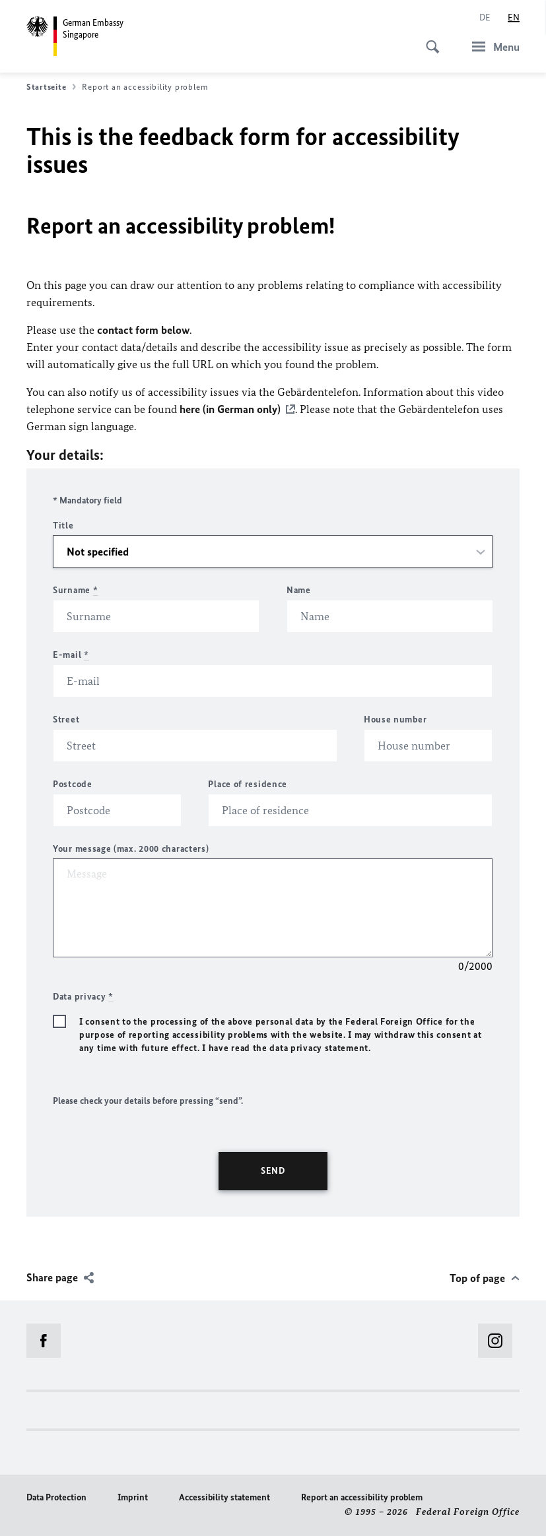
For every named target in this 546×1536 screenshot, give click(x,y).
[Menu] (492, 46)
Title (63, 525)
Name (299, 590)
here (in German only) (230, 409)
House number (395, 719)
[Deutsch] (485, 17)
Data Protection (56, 1497)
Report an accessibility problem (362, 1497)
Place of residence (247, 784)
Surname (75, 590)
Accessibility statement (224, 1497)
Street (66, 719)
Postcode (72, 784)
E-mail (71, 654)
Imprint (133, 1497)
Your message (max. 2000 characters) (131, 848)
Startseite (51, 87)
